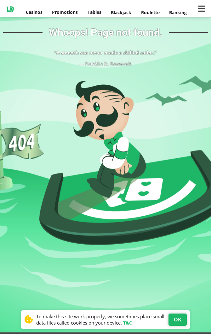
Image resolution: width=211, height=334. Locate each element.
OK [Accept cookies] (177, 319)
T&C (127, 323)
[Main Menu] (203, 9)
